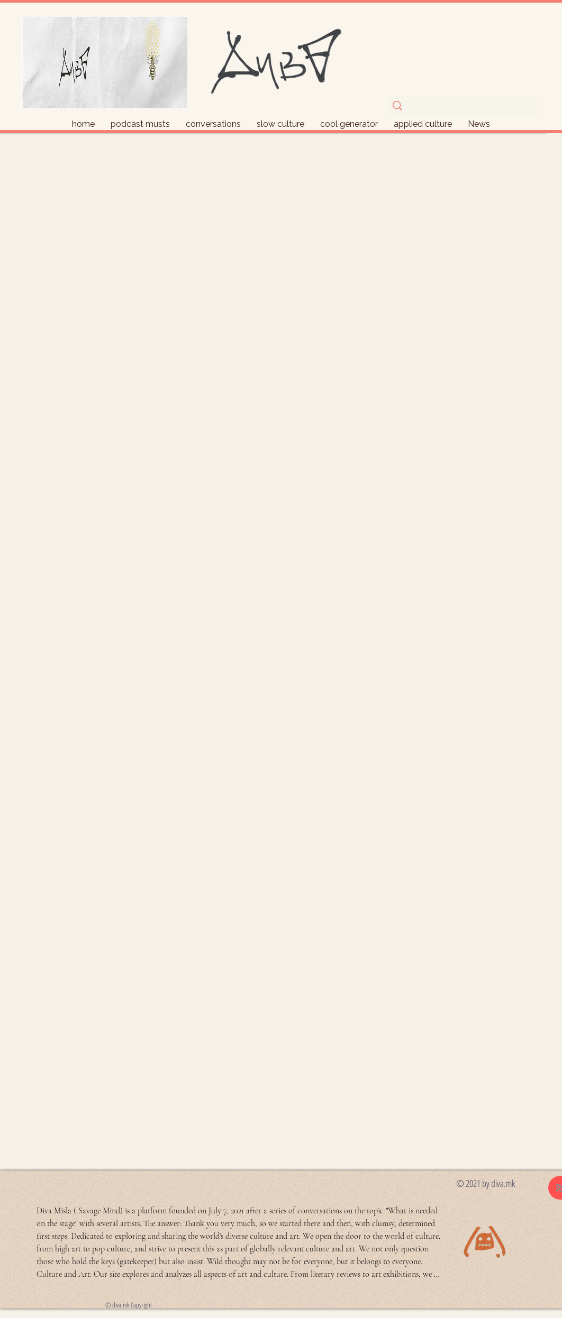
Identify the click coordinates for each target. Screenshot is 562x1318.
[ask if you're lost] (460, 107)
